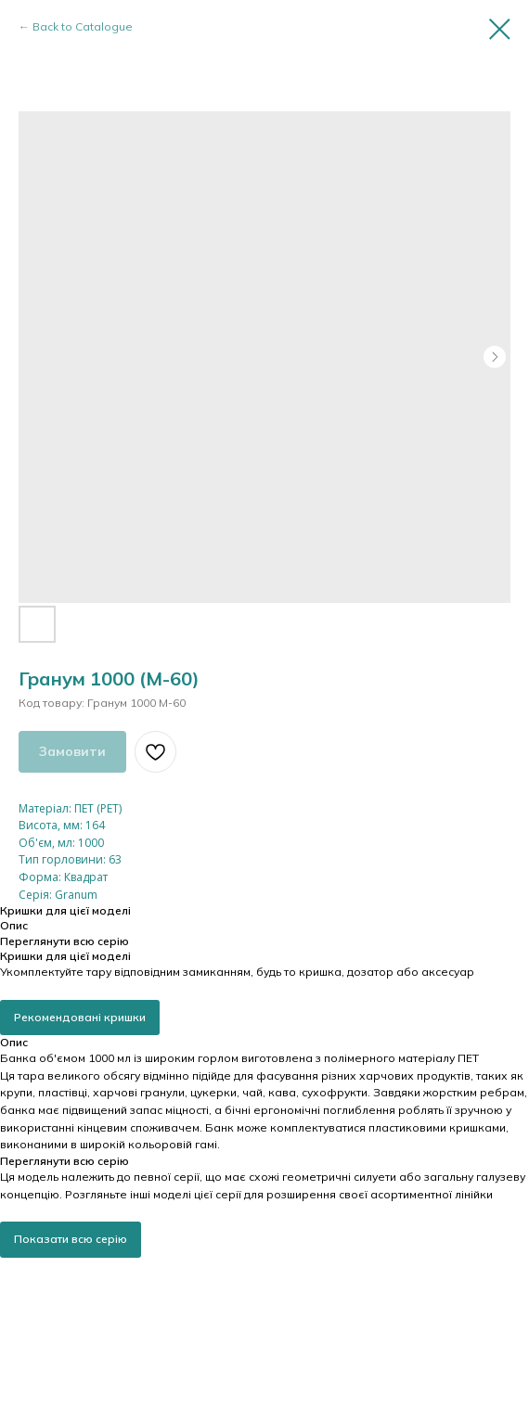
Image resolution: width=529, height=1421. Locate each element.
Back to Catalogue (82, 26)
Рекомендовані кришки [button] (80, 1017)
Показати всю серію (70, 1239)
